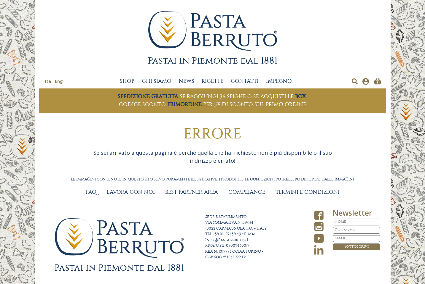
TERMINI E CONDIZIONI (308, 192)
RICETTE (212, 81)
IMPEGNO (279, 81)
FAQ (91, 192)
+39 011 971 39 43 (227, 234)
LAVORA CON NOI (131, 192)
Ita (48, 81)
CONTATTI (245, 81)
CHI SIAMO (156, 81)
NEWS (186, 81)
